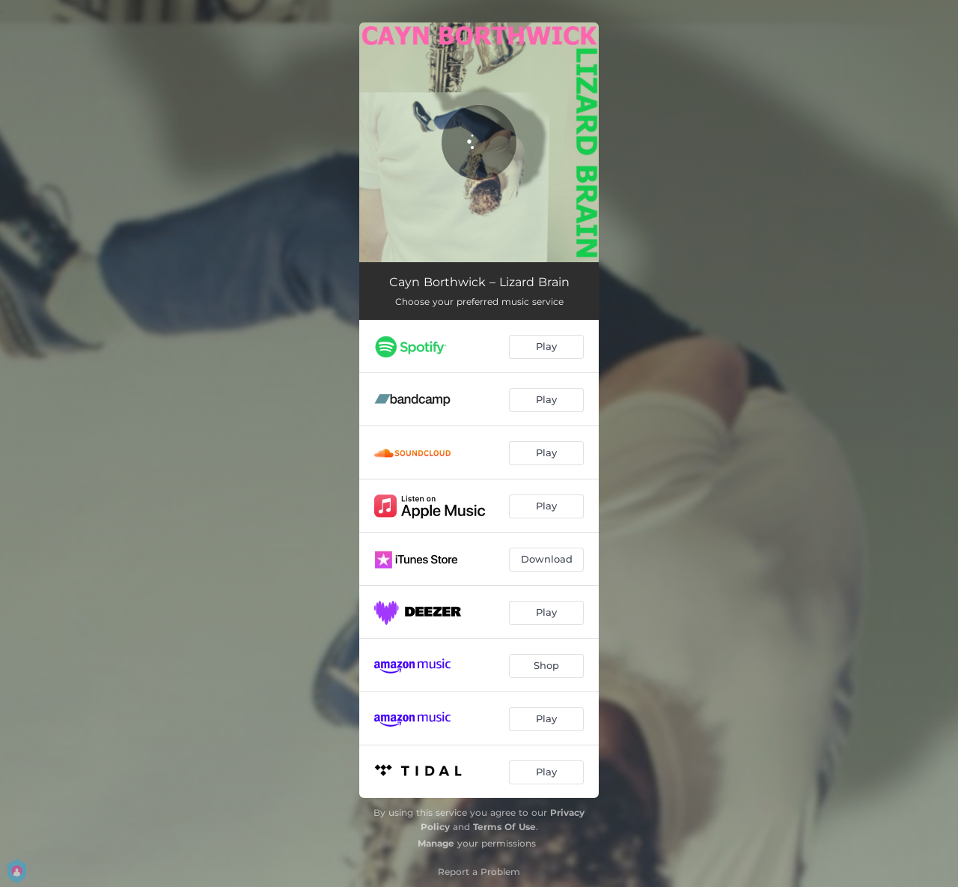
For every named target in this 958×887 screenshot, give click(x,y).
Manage (436, 843)
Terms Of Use (504, 826)
